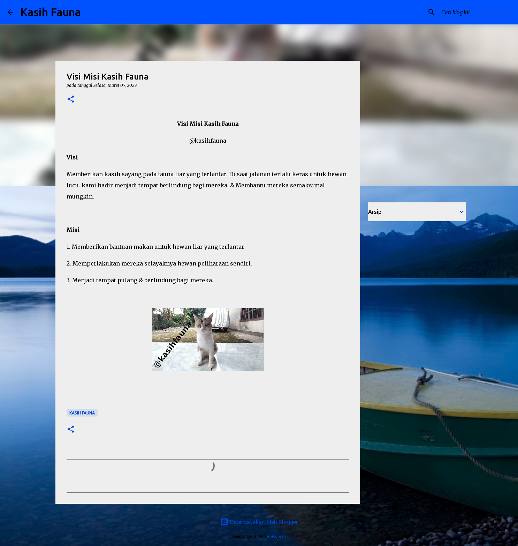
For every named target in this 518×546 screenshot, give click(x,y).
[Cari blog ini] (475, 12)
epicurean (276, 536)
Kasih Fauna (50, 12)
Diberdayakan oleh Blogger (259, 522)
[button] (71, 99)
